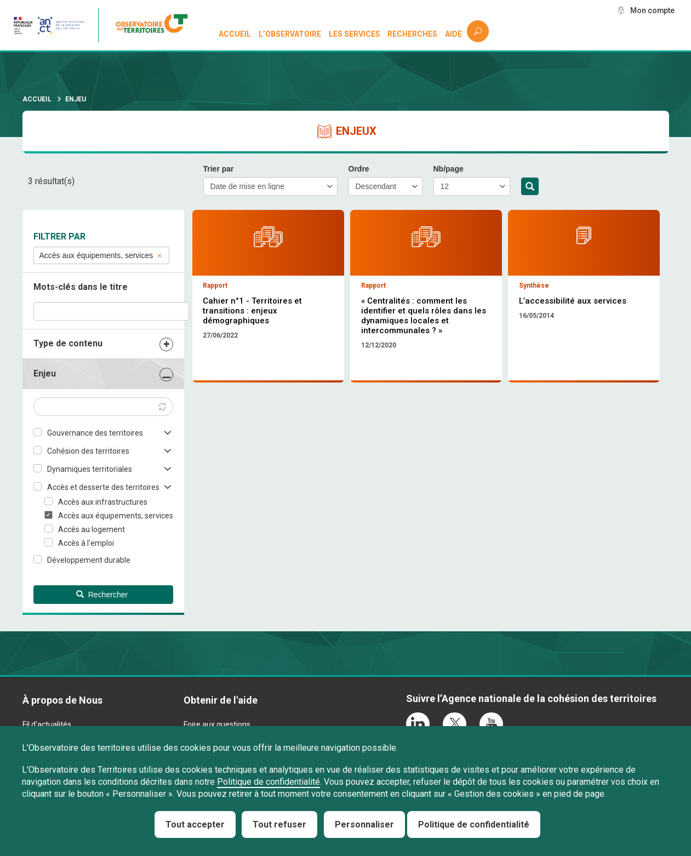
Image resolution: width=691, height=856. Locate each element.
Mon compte (652, 10)
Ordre (359, 168)
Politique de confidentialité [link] (473, 824)
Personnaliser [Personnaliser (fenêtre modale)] (364, 824)
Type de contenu (67, 343)
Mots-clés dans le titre (80, 287)
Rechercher (530, 186)
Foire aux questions (217, 724)
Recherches (412, 34)
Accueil (235, 34)
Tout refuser (279, 824)
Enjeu (44, 373)
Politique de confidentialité (268, 782)
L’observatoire (290, 34)
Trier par (218, 168)
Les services (354, 34)
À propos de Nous (62, 700)
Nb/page (448, 168)
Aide (453, 34)
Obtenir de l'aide (221, 700)
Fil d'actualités (46, 724)
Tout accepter (195, 824)
